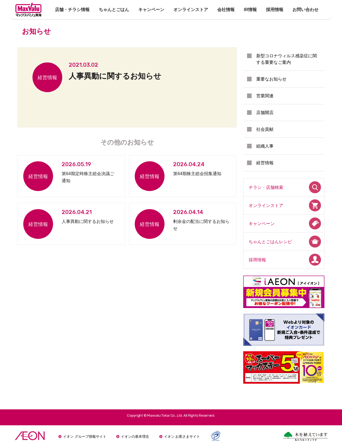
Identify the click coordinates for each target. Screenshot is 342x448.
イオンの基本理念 (135, 436)
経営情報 (265, 163)
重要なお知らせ (271, 79)
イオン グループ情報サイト (84, 436)
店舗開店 (265, 112)
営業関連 (265, 95)
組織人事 (265, 146)
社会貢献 (265, 129)
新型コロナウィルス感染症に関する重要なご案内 (286, 59)
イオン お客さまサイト (182, 436)
